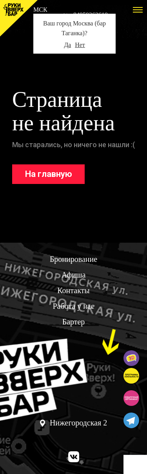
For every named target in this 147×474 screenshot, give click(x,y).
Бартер (73, 321)
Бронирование (73, 259)
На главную (48, 174)
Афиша (74, 274)
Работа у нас (73, 306)
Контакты (73, 290)
